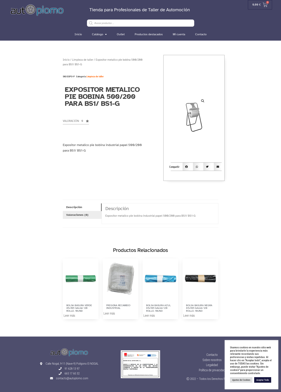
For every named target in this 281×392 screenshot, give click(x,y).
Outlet (121, 34)
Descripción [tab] (74, 207)
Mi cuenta (179, 34)
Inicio (78, 34)
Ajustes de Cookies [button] (241, 380)
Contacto (201, 34)
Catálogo (99, 34)
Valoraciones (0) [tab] (77, 215)
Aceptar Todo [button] (262, 380)
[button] (76, 122)
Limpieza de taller (82, 59)
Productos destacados (149, 34)
